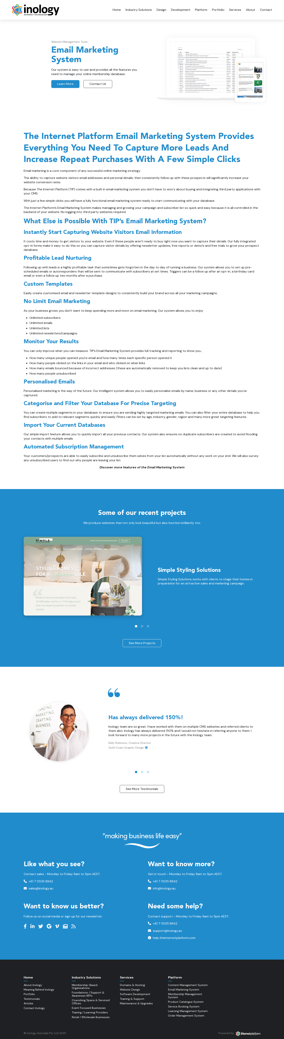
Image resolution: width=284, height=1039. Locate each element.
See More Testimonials (142, 789)
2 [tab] (142, 626)
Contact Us (98, 84)
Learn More (65, 84)
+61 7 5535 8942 (38, 881)
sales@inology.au (38, 888)
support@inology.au (165, 931)
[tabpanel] (142, 576)
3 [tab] (148, 626)
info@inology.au (162, 888)
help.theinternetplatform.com (171, 938)
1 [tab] (136, 626)
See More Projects (142, 643)
